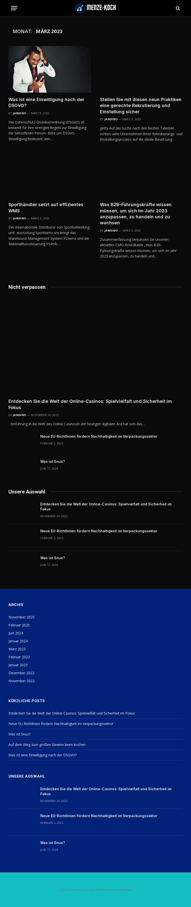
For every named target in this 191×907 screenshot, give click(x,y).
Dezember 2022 (21, 672)
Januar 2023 (18, 665)
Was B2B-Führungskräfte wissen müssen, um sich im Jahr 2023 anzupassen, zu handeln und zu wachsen (136, 213)
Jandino (19, 113)
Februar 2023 (19, 657)
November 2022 (21, 680)
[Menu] (14, 8)
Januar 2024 (18, 641)
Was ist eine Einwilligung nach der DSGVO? (46, 102)
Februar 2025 (19, 625)
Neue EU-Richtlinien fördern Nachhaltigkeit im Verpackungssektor (98, 436)
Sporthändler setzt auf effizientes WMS (45, 207)
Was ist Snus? (52, 461)
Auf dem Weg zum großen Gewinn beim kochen (47, 744)
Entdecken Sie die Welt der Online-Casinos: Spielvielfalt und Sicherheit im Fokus (90, 404)
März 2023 (17, 649)
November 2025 (21, 617)
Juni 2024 (15, 633)
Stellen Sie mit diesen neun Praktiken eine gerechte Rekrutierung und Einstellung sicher (141, 105)
